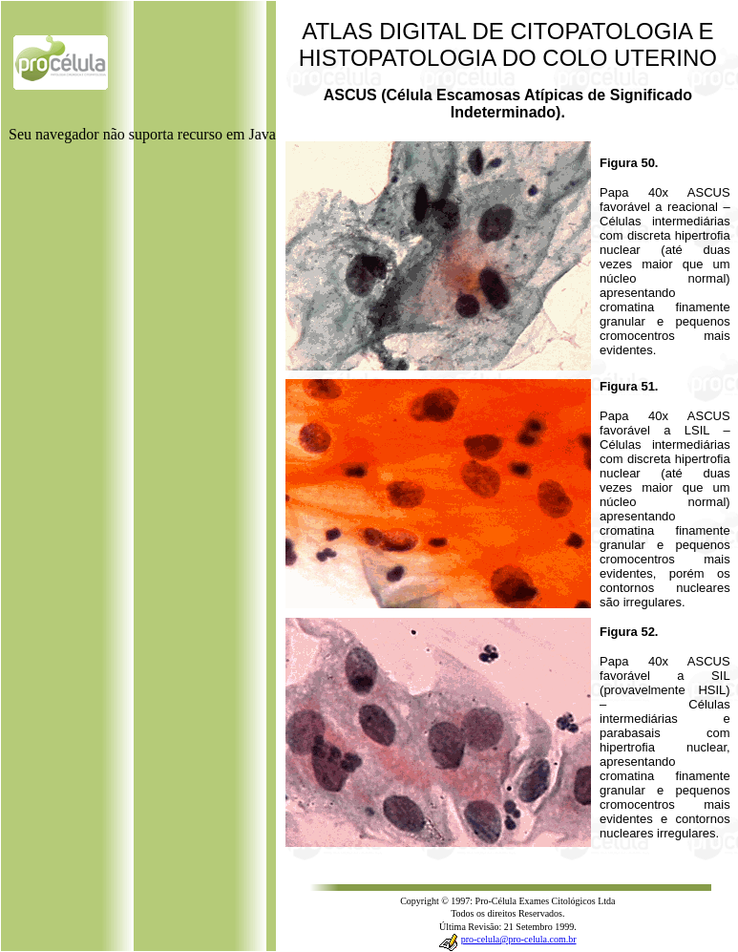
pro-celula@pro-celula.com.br (519, 939)
